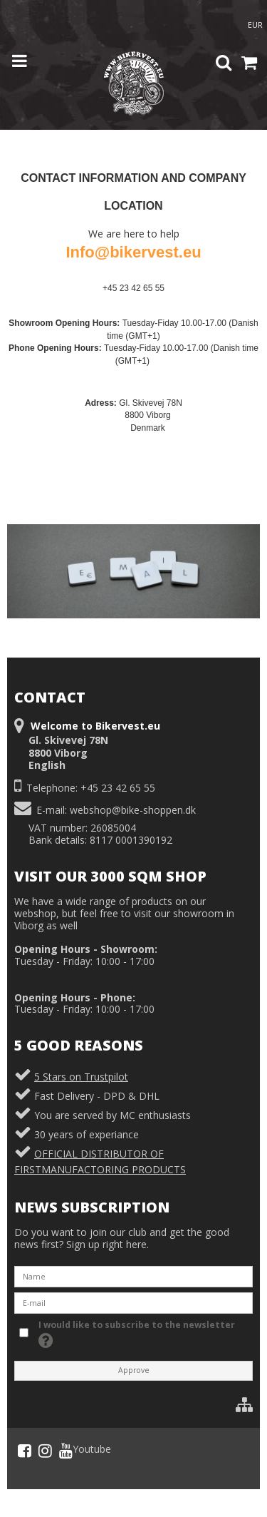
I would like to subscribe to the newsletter (135, 1334)
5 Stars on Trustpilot (81, 1076)
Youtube (85, 1451)
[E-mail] (133, 1302)
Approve (134, 1370)
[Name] (133, 1275)
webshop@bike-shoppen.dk (133, 810)
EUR (255, 25)
